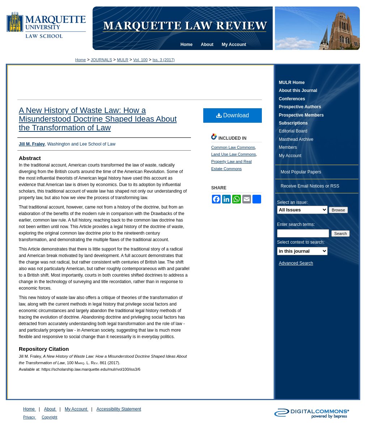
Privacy (29, 417)
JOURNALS (101, 60)
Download (232, 115)
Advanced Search (296, 263)
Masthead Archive (296, 139)
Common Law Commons (233, 147)
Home (80, 60)
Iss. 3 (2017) (164, 60)
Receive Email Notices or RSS (310, 186)
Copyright (50, 417)
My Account (290, 155)
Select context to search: (300, 242)
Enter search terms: (296, 224)
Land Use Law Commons (233, 154)
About (50, 409)
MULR (122, 60)
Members (288, 147)
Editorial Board (293, 131)
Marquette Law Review (185, 25)
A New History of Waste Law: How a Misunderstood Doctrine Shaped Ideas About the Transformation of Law (98, 119)
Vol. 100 (140, 60)
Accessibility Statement (119, 409)
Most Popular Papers (301, 172)
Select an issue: (292, 202)
